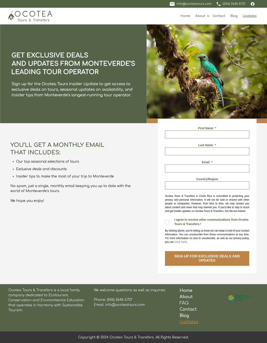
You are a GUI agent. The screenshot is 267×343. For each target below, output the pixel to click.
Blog (234, 16)
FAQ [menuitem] (184, 303)
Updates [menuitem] (189, 321)
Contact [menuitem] (188, 309)
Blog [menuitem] (184, 315)
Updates (250, 16)
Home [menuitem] (186, 290)
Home (185, 16)
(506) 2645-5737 (119, 300)
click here (180, 241)
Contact (219, 16)
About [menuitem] (186, 296)
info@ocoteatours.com (125, 305)
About (200, 16)
